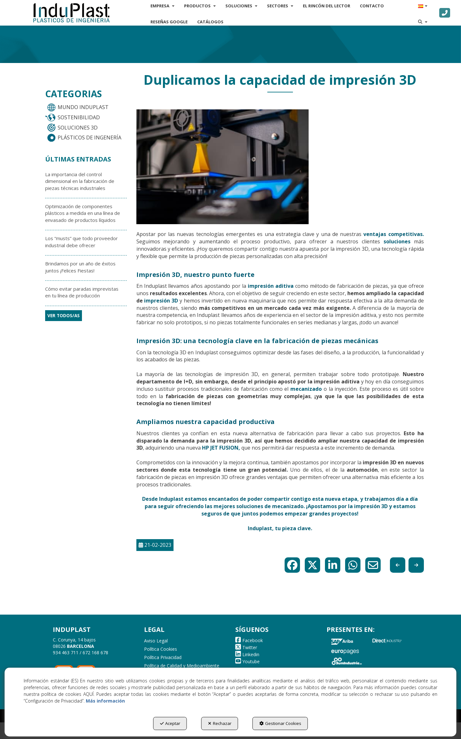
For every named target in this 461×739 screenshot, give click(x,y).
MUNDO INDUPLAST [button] (76, 107)
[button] (71, 12)
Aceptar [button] (170, 723)
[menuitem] (169, 22)
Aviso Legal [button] (156, 641)
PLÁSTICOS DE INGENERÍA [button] (83, 138)
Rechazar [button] (219, 723)
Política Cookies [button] (160, 649)
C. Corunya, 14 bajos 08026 (74, 643)
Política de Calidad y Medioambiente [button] (181, 666)
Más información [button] (105, 701)
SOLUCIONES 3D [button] (71, 127)
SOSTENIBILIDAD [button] (72, 118)
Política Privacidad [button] (163, 657)
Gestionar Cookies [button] (280, 723)
